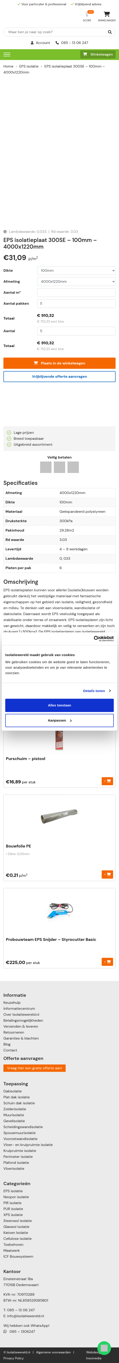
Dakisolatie (12, 1091)
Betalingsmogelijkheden (23, 1020)
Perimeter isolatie (18, 1156)
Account (40, 42)
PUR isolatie (13, 1208)
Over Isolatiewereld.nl (21, 1014)
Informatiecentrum (19, 1008)
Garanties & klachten (21, 1038)
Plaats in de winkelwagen (59, 363)
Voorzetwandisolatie (20, 1138)
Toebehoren (13, 1244)
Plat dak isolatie (16, 1097)
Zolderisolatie (14, 1109)
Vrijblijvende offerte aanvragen (59, 376)
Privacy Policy (13, 1358)
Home (8, 66)
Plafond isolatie (16, 1162)
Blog (6, 1044)
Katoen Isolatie (15, 1232)
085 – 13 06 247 (21, 1310)
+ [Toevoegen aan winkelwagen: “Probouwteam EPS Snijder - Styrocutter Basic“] (107, 961)
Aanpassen (60, 720)
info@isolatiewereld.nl (25, 1316)
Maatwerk (11, 1250)
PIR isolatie (12, 1202)
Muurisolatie (13, 1115)
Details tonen (94, 691)
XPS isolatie (13, 1214)
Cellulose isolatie (17, 1238)
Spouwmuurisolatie (19, 1132)
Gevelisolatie (14, 1121)
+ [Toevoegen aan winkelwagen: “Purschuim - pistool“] (107, 781)
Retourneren (13, 1032)
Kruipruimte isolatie (19, 1150)
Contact (10, 1050)
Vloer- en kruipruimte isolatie (28, 1144)
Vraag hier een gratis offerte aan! (34, 1068)
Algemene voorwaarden (53, 1352)
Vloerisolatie (13, 1168)
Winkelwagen (98, 54)
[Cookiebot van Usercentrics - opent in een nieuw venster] (94, 639)
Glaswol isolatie (16, 1226)
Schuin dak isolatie (19, 1103)
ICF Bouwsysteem (18, 1256)
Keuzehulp (12, 1002)
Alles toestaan (59, 705)
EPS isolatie (29, 66)
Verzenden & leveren (20, 1026)
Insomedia (93, 1358)
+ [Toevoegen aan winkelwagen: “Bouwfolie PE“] (107, 874)
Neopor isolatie (16, 1197)
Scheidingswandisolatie (23, 1126)
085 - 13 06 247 (72, 42)
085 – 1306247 (19, 1331)
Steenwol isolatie (17, 1220)
